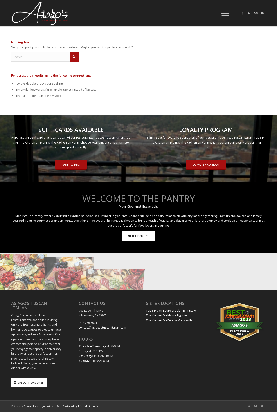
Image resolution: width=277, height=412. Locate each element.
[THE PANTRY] (138, 236)
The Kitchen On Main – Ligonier (167, 315)
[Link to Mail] (262, 13)
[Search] (45, 57)
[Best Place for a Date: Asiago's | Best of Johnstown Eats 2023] (240, 322)
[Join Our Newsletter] (29, 382)
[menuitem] (223, 13)
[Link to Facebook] (242, 13)
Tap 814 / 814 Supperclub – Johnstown (172, 310)
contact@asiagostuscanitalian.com (102, 327)
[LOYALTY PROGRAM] (206, 165)
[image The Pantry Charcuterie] (23, 271)
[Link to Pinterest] (248, 13)
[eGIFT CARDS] (71, 165)
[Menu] (223, 13)
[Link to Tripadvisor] (255, 13)
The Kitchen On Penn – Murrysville (169, 320)
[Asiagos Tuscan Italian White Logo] (39, 13)
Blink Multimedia (88, 406)
